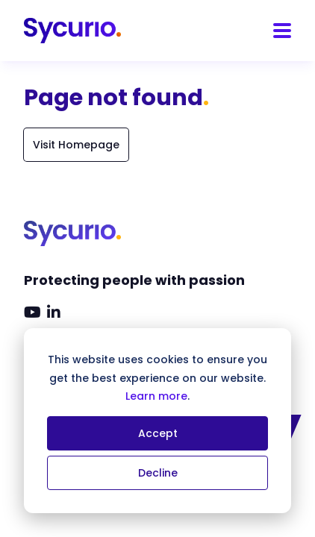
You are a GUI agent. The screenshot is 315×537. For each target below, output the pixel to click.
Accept (158, 433)
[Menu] (282, 31)
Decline (158, 472)
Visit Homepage (76, 144)
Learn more (156, 396)
